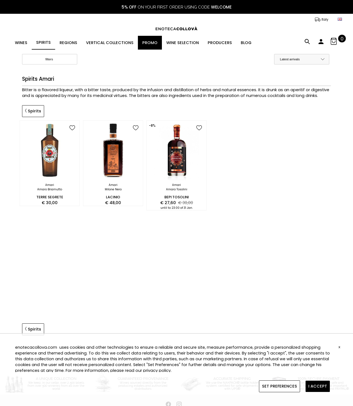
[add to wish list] (72, 128)
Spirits (33, 111)
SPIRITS (43, 42)
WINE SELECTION (182, 42)
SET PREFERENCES (279, 386)
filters (54, 59)
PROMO (149, 42)
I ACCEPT (317, 386)
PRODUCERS (220, 42)
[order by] (301, 59)
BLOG (246, 42)
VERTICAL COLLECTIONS (109, 42)
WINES (21, 42)
